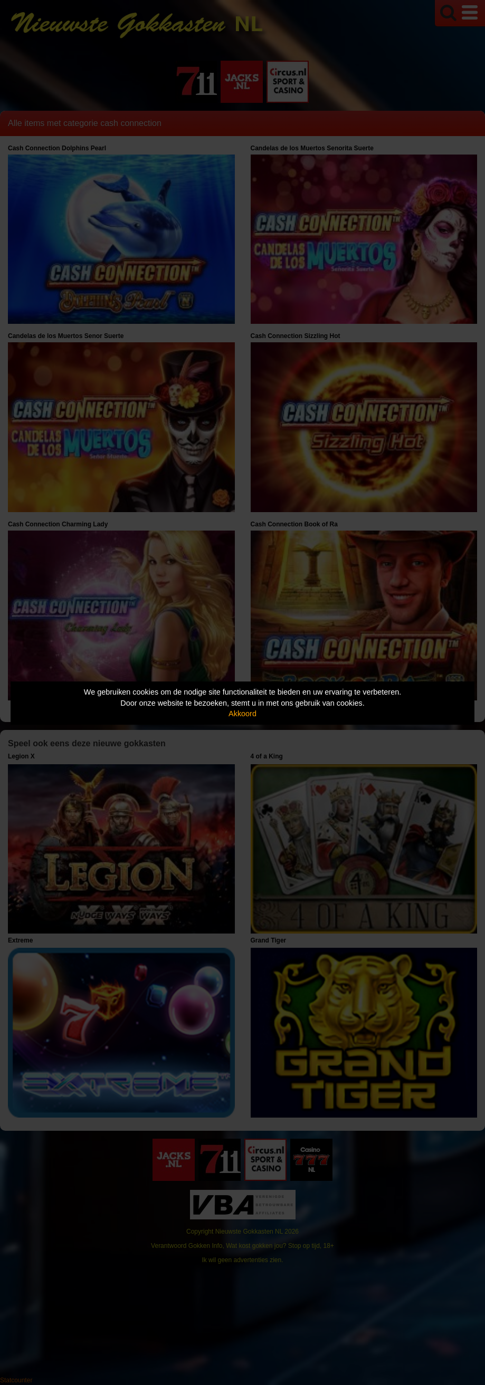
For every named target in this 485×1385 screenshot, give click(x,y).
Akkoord (242, 713)
